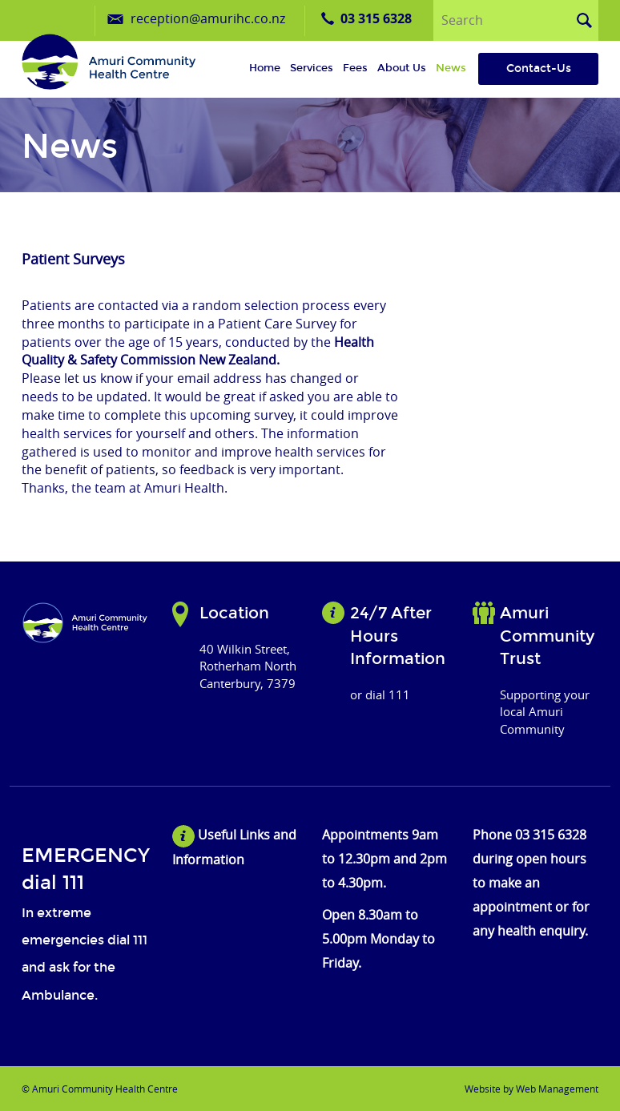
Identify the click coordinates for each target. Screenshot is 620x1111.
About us (401, 68)
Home (264, 68)
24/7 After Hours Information (397, 635)
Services (311, 68)
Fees (355, 68)
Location (234, 612)
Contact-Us (538, 68)
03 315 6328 (376, 18)
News (451, 68)
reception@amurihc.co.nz (208, 18)
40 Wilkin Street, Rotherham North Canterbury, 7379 (247, 666)
